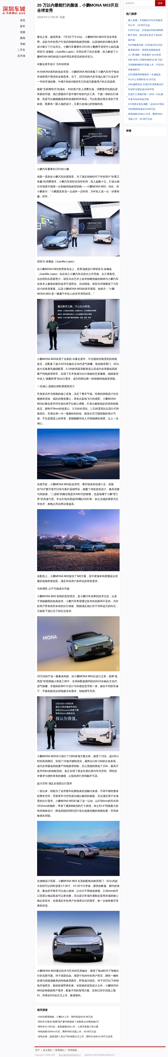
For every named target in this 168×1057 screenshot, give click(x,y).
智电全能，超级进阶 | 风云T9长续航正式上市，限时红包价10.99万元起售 (75, 1036)
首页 (22, 20)
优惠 (22, 32)
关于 (37, 1050)
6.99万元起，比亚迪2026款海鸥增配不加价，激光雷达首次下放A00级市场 (145, 35)
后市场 (21, 55)
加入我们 (47, 1050)
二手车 (21, 50)
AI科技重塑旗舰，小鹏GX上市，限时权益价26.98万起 (65, 1016)
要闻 (22, 38)
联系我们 (59, 1050)
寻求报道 (72, 1050)
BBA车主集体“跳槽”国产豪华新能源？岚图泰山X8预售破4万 (68, 1021)
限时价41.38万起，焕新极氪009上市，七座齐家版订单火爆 (68, 1026)
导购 (22, 44)
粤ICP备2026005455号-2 (70, 1055)
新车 (22, 26)
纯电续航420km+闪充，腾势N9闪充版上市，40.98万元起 (67, 1031)
